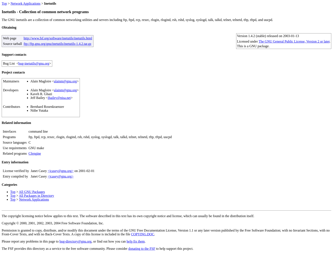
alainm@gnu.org (65, 81)
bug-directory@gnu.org (75, 241)
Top (4, 3)
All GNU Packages (32, 192)
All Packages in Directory (36, 195)
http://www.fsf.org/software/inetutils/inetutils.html (58, 38)
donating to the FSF (141, 248)
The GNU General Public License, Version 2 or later (294, 41)
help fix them (136, 241)
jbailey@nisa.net (59, 98)
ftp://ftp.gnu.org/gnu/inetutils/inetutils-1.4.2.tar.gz (57, 44)
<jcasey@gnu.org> (60, 171)
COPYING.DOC (142, 234)
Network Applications (26, 3)
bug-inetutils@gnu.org (33, 63)
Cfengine (34, 153)
